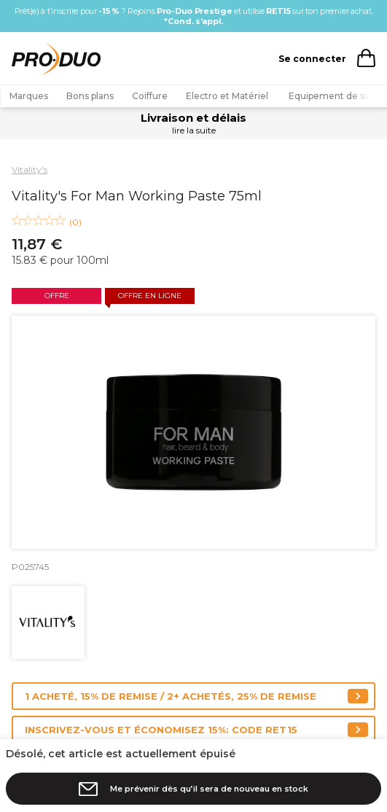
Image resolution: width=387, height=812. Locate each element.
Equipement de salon (336, 95)
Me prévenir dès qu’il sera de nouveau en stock (209, 789)
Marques (28, 95)
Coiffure (150, 95)
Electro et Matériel (228, 95)
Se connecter (312, 58)
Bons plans (90, 95)
